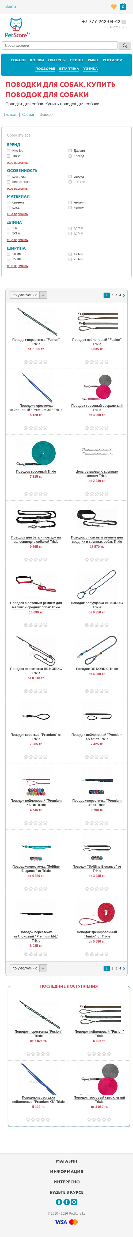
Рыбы (93, 60)
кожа (16, 207)
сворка (79, 176)
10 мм (16, 254)
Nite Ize (17, 151)
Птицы (76, 60)
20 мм (78, 259)
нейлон (79, 207)
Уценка (90, 69)
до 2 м (78, 228)
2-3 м (16, 233)
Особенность (22, 171)
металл (79, 202)
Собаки (18, 60)
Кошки (37, 60)
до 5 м (78, 233)
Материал (18, 197)
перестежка (21, 182)
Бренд (13, 145)
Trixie (16, 156)
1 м (14, 228)
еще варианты (17, 163)
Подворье (45, 69)
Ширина (16, 248)
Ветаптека (69, 69)
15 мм (16, 259)
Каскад (79, 156)
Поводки (47, 115)
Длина (14, 223)
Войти (10, 6)
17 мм (78, 254)
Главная (10, 115)
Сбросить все (19, 135)
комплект (19, 176)
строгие (79, 182)
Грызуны (57, 60)
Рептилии (112, 60)
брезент (18, 202)
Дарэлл (79, 151)
